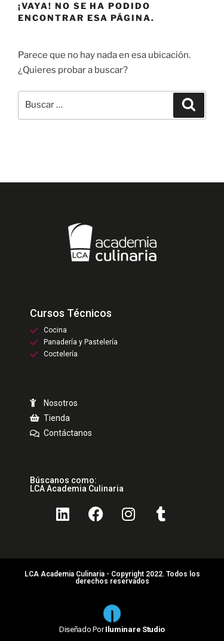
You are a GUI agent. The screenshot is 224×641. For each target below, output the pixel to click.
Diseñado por (112, 629)
